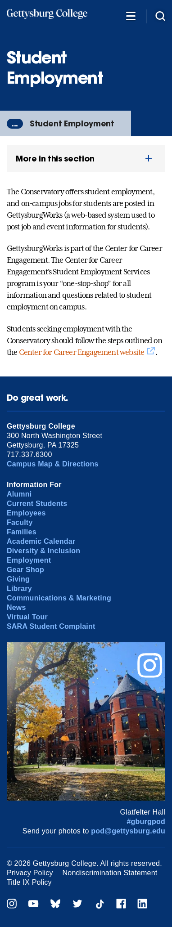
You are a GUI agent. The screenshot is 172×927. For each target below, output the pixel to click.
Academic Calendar (41, 541)
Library (19, 588)
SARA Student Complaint (51, 626)
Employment (29, 560)
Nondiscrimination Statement (110, 873)
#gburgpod (146, 821)
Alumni (19, 494)
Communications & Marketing (59, 598)
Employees (26, 513)
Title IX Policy (29, 882)
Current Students (37, 503)
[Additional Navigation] (131, 15)
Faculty (20, 522)
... (15, 124)
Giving (18, 579)
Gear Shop (25, 569)
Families (21, 532)
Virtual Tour (27, 617)
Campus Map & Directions (53, 464)
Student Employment (72, 123)
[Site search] (160, 15)
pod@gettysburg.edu (128, 831)
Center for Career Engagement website (82, 352)
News (16, 607)
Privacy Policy (30, 873)
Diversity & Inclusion (43, 551)
